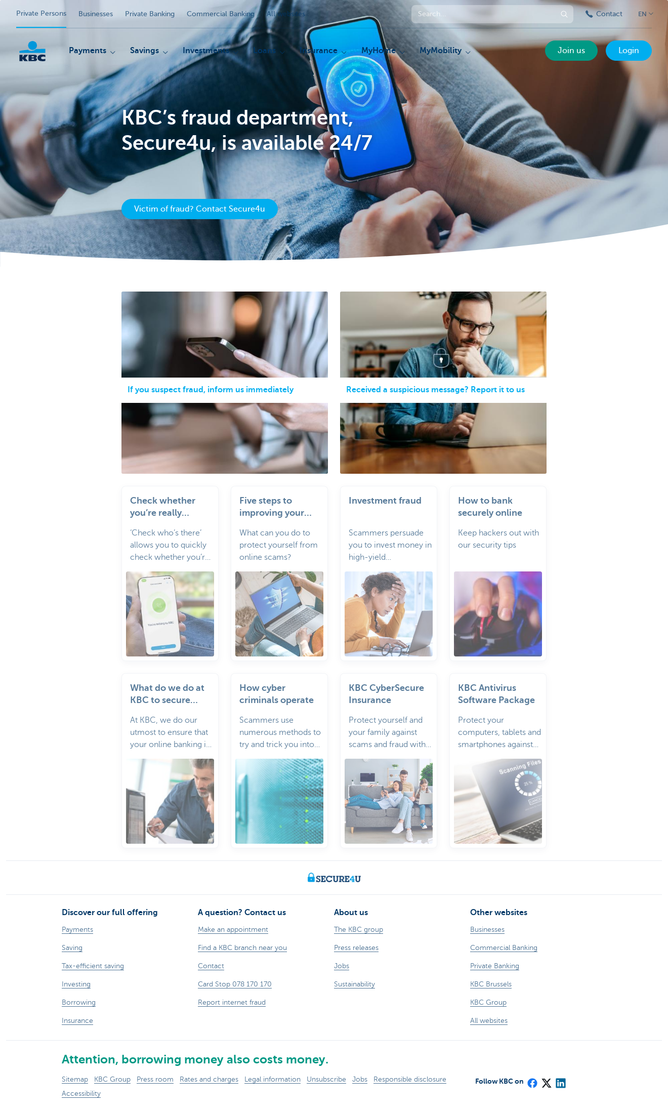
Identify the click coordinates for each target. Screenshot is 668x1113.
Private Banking (150, 14)
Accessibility (81, 1093)
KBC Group (112, 1079)
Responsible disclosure (409, 1079)
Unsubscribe (326, 1079)
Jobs (359, 1079)
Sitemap (75, 1079)
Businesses (95, 14)
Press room (155, 1079)
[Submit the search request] (564, 14)
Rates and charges (209, 1079)
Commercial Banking (221, 14)
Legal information (272, 1079)
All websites (286, 14)
